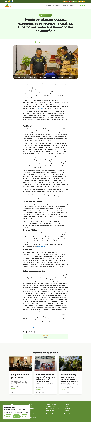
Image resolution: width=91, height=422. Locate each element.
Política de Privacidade (32, 416)
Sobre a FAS (30, 404)
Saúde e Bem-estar (50, 410)
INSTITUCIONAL (48, 6)
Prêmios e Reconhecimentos (34, 412)
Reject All (16, 416)
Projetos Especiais (50, 414)
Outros (45, 337)
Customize (8, 416)
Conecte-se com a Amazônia (70, 412)
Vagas (74, 1)
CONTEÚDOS (66, 6)
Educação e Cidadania (50, 406)
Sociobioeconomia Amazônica (52, 412)
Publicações (66, 410)
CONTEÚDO (66, 404)
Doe (65, 1)
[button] (77, 5)
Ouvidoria (81, 1)
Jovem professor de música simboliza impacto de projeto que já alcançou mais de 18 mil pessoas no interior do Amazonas (45, 377)
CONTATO (72, 6)
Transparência (31, 414)
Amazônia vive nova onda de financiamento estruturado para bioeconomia (20, 376)
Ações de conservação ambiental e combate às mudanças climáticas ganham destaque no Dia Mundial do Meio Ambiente (69, 377)
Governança (30, 406)
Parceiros (30, 410)
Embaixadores (31, 408)
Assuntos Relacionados (46, 15)
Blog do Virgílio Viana (68, 414)
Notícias (66, 406)
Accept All (25, 416)
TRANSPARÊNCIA (57, 6)
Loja (69, 1)
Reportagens (67, 408)
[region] (16, 412)
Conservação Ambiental (51, 404)
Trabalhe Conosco (32, 417)
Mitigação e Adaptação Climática (53, 408)
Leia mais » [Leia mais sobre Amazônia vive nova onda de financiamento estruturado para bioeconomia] (13, 388)
